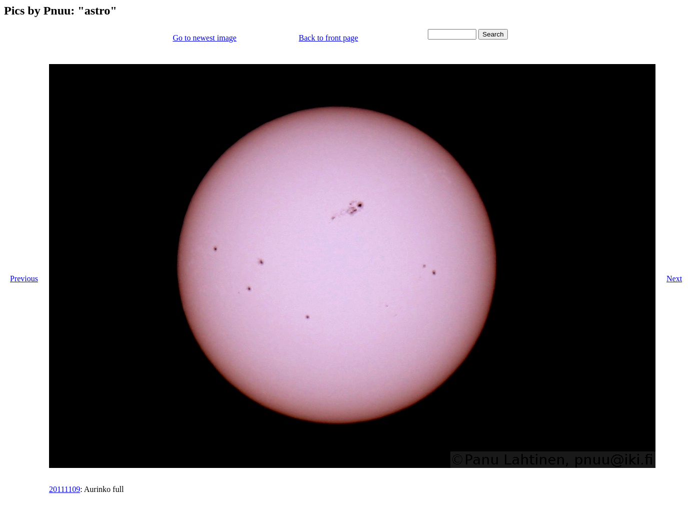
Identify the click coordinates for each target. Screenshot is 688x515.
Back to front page (328, 38)
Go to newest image (205, 38)
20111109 (64, 489)
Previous (24, 278)
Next (674, 278)
